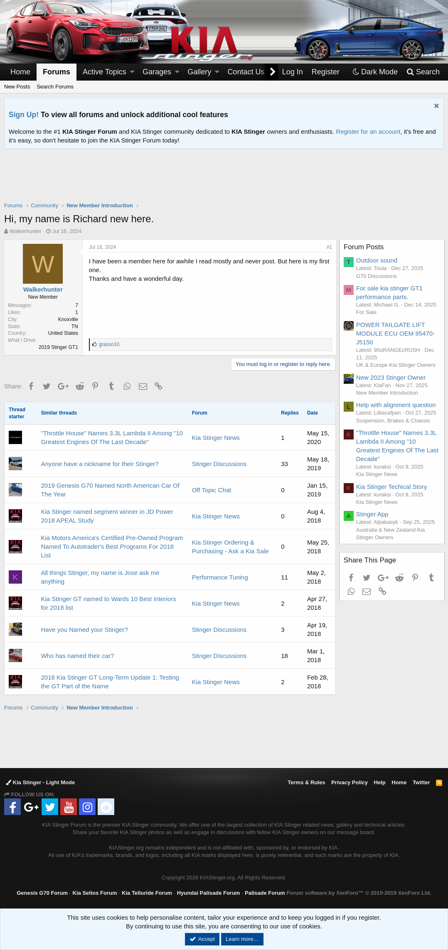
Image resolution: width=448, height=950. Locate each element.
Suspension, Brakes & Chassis (394, 420)
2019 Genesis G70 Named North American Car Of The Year (110, 490)
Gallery (199, 72)
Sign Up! (24, 114)
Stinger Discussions (219, 463)
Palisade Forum (265, 893)
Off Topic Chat (211, 489)
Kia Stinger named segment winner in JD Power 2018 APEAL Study (107, 516)
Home (20, 72)
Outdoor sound (377, 260)
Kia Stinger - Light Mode (40, 782)
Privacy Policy (349, 782)
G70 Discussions (377, 276)
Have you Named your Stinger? (84, 629)
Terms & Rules (306, 782)
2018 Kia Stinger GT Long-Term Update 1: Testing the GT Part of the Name (110, 682)
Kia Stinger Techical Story (392, 486)
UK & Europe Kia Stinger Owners (396, 365)
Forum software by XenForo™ (358, 893)
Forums (56, 72)
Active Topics (104, 72)
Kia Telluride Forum (147, 893)
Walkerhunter (26, 231)
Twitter (421, 782)
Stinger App (373, 514)
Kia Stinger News (216, 437)
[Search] (423, 72)
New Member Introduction (388, 393)
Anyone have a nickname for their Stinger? (100, 463)
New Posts (17, 86)
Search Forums (55, 86)
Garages (157, 72)
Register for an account (368, 131)
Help (380, 782)
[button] (132, 72)
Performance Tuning (220, 577)
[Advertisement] (224, 180)
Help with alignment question (397, 404)
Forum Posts (364, 247)
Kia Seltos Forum (95, 893)
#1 (328, 247)
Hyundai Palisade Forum (208, 893)
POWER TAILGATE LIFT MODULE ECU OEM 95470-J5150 (396, 333)
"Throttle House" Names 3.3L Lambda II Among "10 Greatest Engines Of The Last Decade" (111, 437)
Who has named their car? (77, 655)
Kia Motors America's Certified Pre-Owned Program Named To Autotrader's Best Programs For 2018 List (112, 546)
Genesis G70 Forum (42, 893)
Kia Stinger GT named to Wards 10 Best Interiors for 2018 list (108, 603)
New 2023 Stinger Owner (392, 377)
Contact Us (245, 72)
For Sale (367, 312)
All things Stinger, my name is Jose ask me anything (100, 577)
